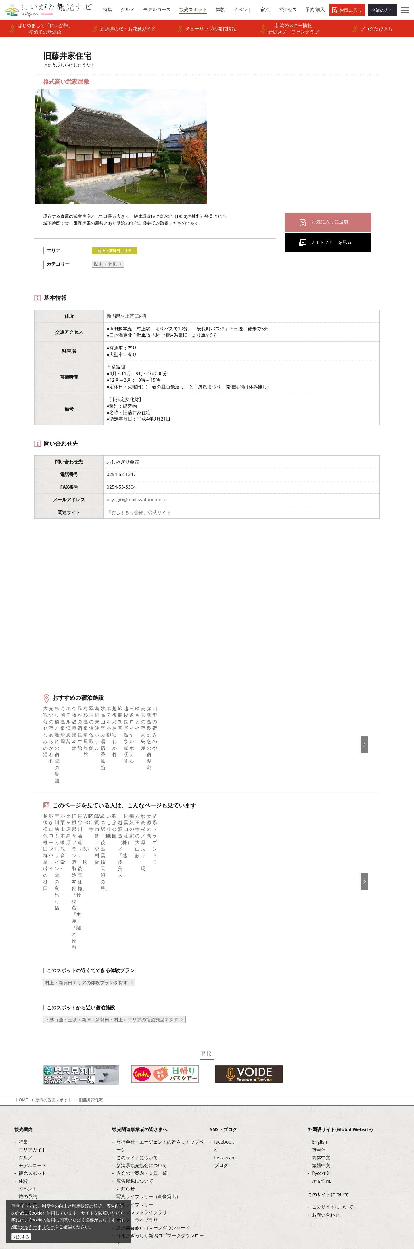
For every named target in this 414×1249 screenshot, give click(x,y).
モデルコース (32, 1071)
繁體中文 (321, 1071)
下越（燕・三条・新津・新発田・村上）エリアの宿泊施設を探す (111, 926)
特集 (23, 1048)
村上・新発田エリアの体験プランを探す (86, 889)
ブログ (221, 1071)
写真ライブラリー (226, 1194)
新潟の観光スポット (53, 1006)
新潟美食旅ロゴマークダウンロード (153, 1134)
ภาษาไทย (321, 1087)
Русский (321, 1080)
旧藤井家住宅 (91, 1006)
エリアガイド (32, 1056)
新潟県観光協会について (141, 1071)
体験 (23, 1087)
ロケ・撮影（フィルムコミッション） (155, 1157)
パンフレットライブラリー (144, 1119)
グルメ (25, 1064)
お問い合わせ (326, 1121)
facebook (224, 1048)
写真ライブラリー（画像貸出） (148, 1103)
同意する (21, 1237)
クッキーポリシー (37, 1226)
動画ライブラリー (134, 1111)
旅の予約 (28, 1103)
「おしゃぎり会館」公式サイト (139, 512)
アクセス (28, 1111)
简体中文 (321, 1064)
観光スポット (32, 1080)
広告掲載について (134, 1087)
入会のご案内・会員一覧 (141, 1080)
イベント (28, 1095)
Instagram (225, 1064)
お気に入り (350, 10)
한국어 (319, 1056)
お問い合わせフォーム (337, 1210)
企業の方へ (382, 10)
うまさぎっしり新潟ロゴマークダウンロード (160, 1146)
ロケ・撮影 (219, 1210)
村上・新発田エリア (114, 250)
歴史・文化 (105, 264)
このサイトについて (137, 1064)
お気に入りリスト (37, 1119)
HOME (22, 1006)
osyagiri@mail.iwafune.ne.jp (136, 499)
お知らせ (28, 1126)
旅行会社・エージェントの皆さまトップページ (160, 1052)
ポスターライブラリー (139, 1126)
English (319, 1048)
